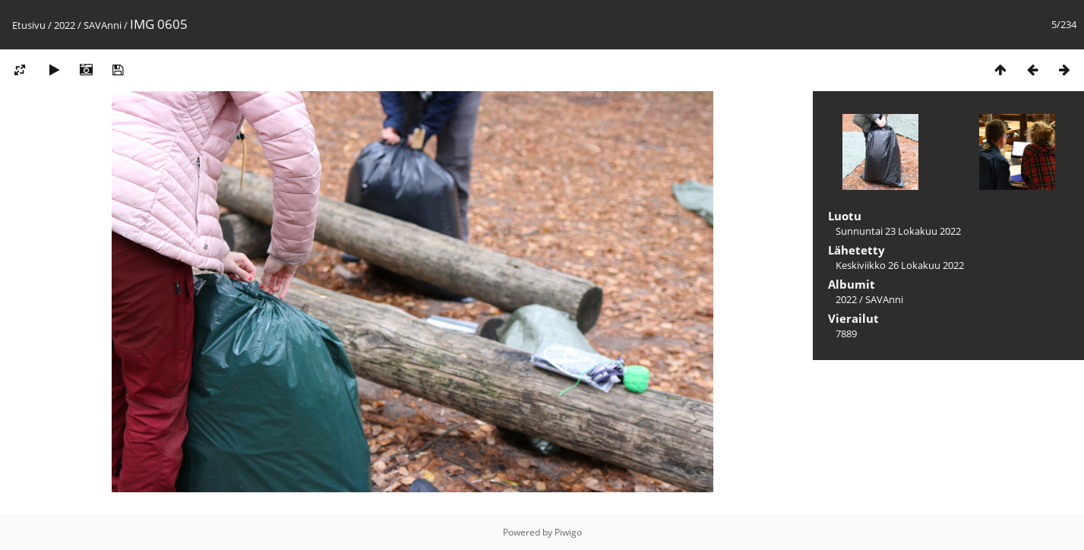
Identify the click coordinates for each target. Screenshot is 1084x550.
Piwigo (568, 532)
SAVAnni (103, 25)
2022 (64, 25)
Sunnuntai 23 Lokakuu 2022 (898, 231)
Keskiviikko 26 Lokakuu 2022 (900, 265)
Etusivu (29, 25)
